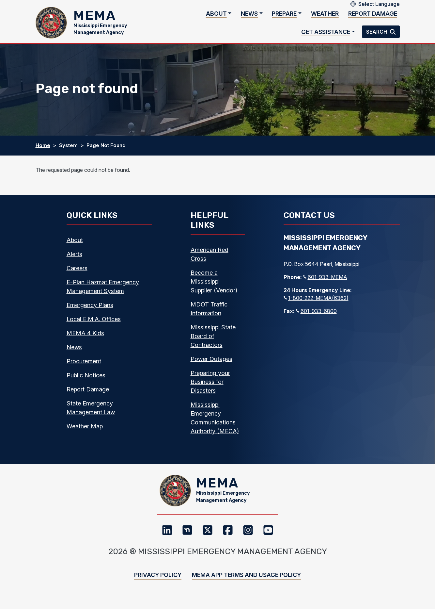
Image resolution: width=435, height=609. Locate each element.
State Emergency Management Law (91, 412)
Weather (325, 15)
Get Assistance (325, 33)
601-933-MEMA (325, 281)
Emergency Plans (90, 309)
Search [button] (377, 34)
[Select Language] (379, 4)
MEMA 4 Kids (85, 337)
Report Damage (372, 15)
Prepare (284, 15)
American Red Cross (209, 258)
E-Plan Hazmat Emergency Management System (103, 291)
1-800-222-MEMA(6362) (316, 302)
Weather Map (85, 430)
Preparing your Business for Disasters (210, 386)
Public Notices (86, 379)
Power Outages (211, 363)
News (249, 15)
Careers (77, 272)
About (216, 15)
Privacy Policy (157, 583)
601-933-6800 (316, 315)
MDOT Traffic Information (209, 313)
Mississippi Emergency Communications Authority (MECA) (215, 422)
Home (43, 150)
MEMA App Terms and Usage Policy (246, 583)
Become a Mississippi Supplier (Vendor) (214, 285)
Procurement (84, 365)
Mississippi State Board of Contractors (213, 340)
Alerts (74, 258)
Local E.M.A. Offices (94, 323)
